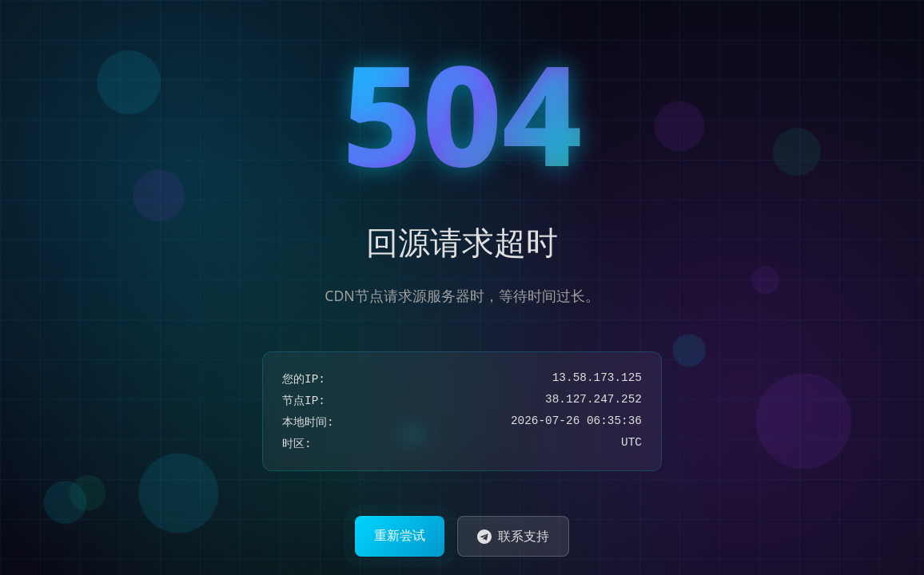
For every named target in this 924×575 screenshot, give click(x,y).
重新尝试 (399, 535)
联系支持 (513, 536)
